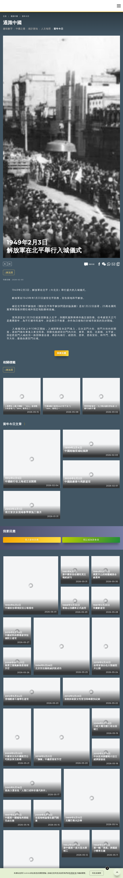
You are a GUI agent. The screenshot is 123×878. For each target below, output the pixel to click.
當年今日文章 (12, 424)
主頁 (5, 16)
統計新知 (33, 28)
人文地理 (46, 28)
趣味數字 (8, 28)
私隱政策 (72, 873)
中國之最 (20, 28)
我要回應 (61, 353)
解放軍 (9, 272)
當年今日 (25, 16)
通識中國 (14, 16)
